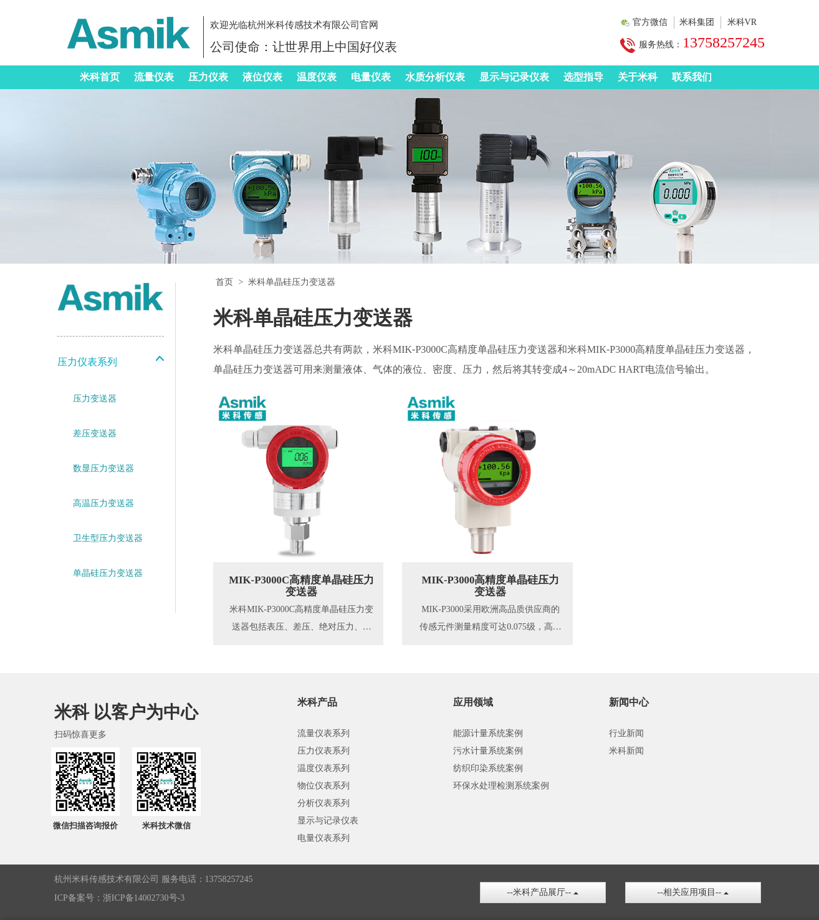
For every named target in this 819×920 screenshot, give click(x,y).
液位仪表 (262, 77)
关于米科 (638, 77)
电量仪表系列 (323, 838)
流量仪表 (154, 77)
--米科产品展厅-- (542, 892)
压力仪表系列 (323, 750)
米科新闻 (626, 750)
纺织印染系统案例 (488, 768)
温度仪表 (317, 77)
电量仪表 (371, 77)
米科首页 (100, 77)
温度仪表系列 (323, 768)
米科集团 (696, 22)
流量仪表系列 (323, 733)
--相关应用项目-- (693, 892)
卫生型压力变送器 (108, 538)
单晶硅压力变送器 (108, 573)
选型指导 (583, 77)
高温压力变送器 (103, 503)
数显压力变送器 (103, 468)
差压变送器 (95, 433)
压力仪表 (208, 77)
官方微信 (650, 22)
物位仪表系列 (323, 785)
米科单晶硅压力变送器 (291, 282)
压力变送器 (95, 398)
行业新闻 (626, 733)
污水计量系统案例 (488, 750)
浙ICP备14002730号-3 (143, 898)
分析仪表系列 (323, 803)
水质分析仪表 (435, 77)
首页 (224, 282)
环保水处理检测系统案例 (501, 785)
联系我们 (692, 77)
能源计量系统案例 (488, 733)
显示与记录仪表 (514, 77)
